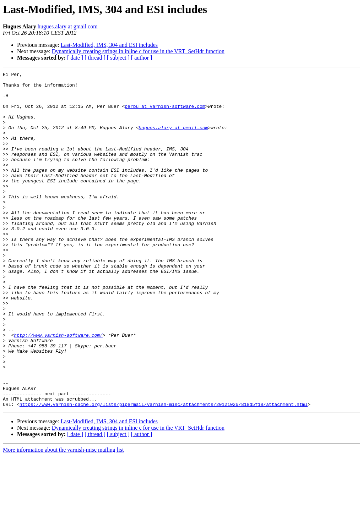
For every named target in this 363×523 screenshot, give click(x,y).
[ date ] (75, 58)
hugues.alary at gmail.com (68, 26)
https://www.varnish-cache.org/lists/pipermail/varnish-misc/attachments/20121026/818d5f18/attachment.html (164, 471)
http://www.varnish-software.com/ (58, 388)
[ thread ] (95, 58)
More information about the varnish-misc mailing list (63, 517)
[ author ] (141, 58)
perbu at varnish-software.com (165, 113)
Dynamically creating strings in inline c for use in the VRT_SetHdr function (138, 51)
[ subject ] (118, 58)
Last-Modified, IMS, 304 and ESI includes (109, 45)
